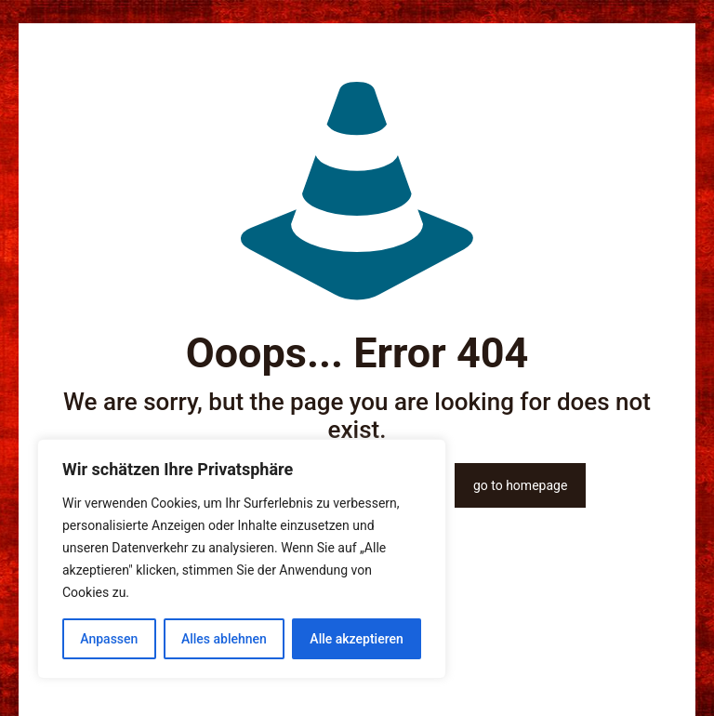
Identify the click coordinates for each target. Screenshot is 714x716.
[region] (241, 559)
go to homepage (520, 485)
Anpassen (109, 638)
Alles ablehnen (224, 638)
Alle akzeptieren (356, 638)
